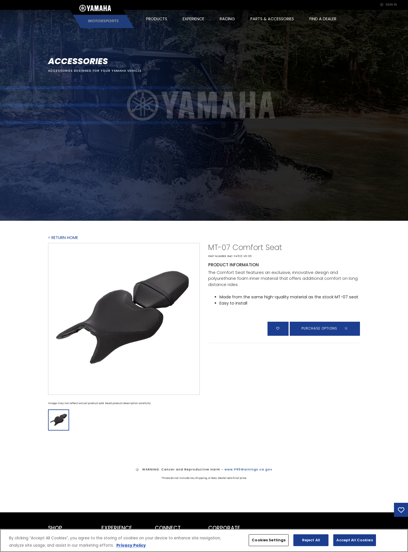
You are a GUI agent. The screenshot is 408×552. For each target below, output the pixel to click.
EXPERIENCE (193, 19)
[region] (204, 540)
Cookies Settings (268, 540)
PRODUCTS (156, 19)
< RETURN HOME (63, 237)
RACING (227, 19)
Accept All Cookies (354, 540)
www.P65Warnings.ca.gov (248, 469)
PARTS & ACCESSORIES (272, 19)
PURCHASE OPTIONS (325, 328)
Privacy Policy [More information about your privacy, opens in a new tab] (131, 545)
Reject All (311, 540)
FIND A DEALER (322, 19)
